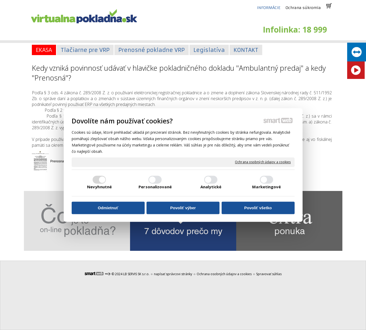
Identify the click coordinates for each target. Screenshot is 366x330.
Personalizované (155, 187)
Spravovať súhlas (269, 274)
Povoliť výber (183, 208)
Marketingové (266, 187)
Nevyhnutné (99, 187)
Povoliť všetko (258, 208)
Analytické (211, 187)
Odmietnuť (108, 208)
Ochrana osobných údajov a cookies (263, 162)
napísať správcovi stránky (173, 274)
